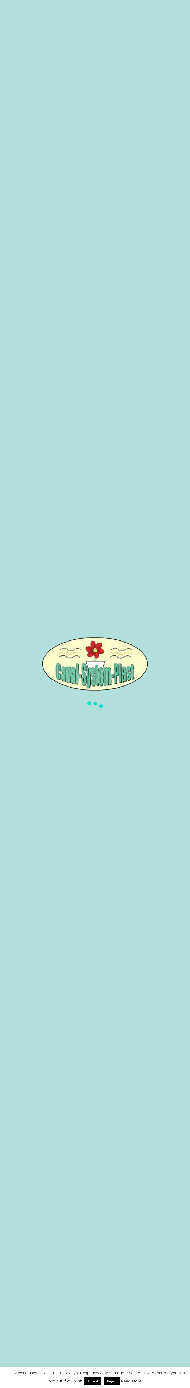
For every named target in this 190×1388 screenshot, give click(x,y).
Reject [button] (112, 1381)
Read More (131, 1381)
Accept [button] (92, 1381)
